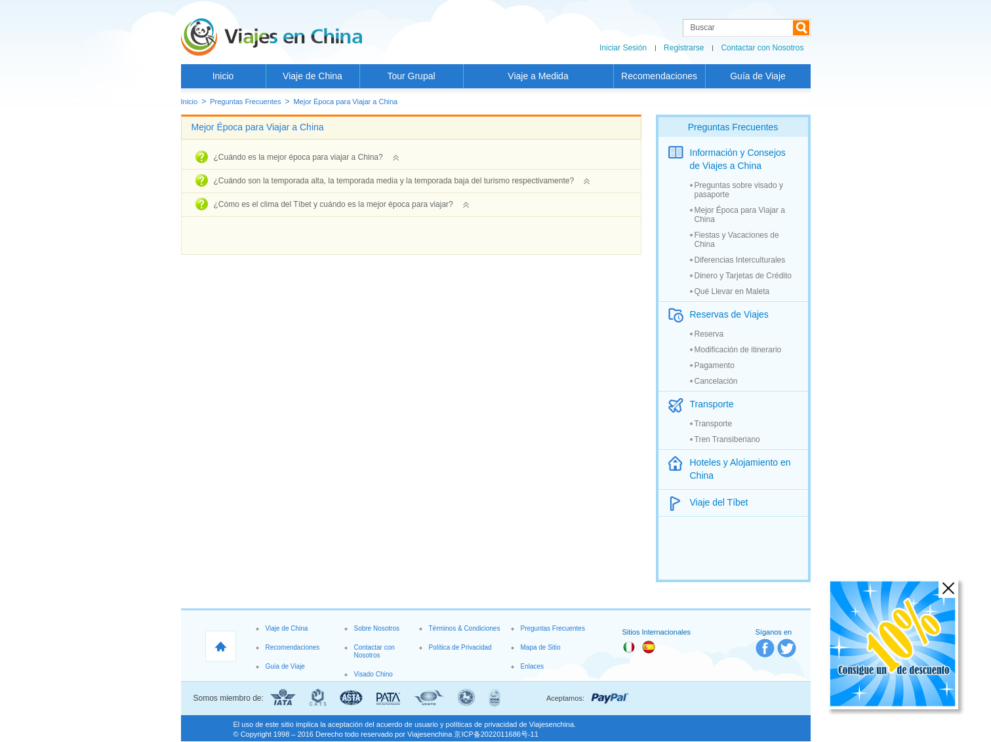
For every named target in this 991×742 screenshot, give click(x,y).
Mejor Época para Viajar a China (345, 101)
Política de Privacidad (460, 647)
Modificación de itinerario (738, 349)
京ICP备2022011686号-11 (496, 734)
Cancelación (716, 381)
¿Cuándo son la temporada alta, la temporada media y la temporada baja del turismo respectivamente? (402, 180)
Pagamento (715, 365)
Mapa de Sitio (541, 647)
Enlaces (532, 666)
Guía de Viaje (758, 76)
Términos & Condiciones (464, 628)
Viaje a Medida (538, 76)
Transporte (714, 423)
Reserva (709, 334)
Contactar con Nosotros (762, 47)
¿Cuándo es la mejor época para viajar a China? (306, 157)
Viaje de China (312, 76)
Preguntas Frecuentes (245, 101)
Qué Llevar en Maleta (732, 291)
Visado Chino (373, 674)
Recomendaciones (659, 76)
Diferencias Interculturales (740, 260)
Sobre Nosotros (376, 628)
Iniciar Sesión (623, 47)
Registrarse (684, 47)
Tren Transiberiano (727, 439)
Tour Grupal (411, 76)
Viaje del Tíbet (719, 502)
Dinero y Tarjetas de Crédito (743, 275)
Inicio (223, 76)
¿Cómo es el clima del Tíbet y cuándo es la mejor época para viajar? (341, 204)
